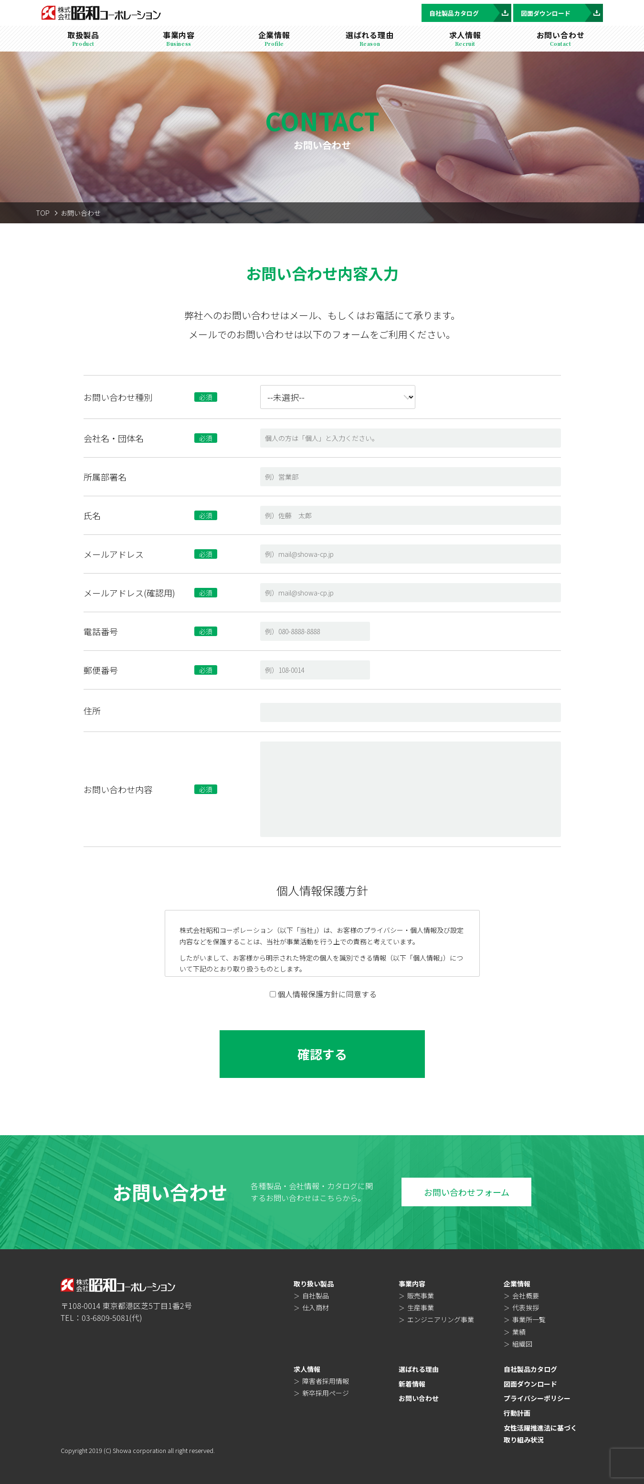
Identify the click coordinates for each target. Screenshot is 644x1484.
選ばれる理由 (419, 1369)
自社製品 (315, 1295)
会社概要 (525, 1295)
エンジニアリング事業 (440, 1319)
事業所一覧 (529, 1319)
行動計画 (517, 1413)
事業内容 (412, 1283)
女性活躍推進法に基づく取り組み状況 (540, 1433)
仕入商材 (315, 1307)
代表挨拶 (525, 1307)
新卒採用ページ (325, 1393)
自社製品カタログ (470, 13)
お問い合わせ (419, 1398)
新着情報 (412, 1384)
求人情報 (307, 1369)
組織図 (522, 1343)
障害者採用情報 (325, 1381)
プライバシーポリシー (537, 1398)
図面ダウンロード (562, 13)
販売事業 (420, 1295)
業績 (519, 1332)
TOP (43, 212)
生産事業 (420, 1307)
